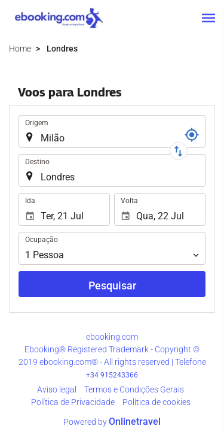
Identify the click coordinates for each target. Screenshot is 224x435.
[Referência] (192, 135)
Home (20, 48)
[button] (208, 18)
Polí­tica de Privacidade (73, 402)
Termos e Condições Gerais (134, 389)
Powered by (112, 422)
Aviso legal (56, 389)
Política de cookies (156, 402)
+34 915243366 (112, 375)
